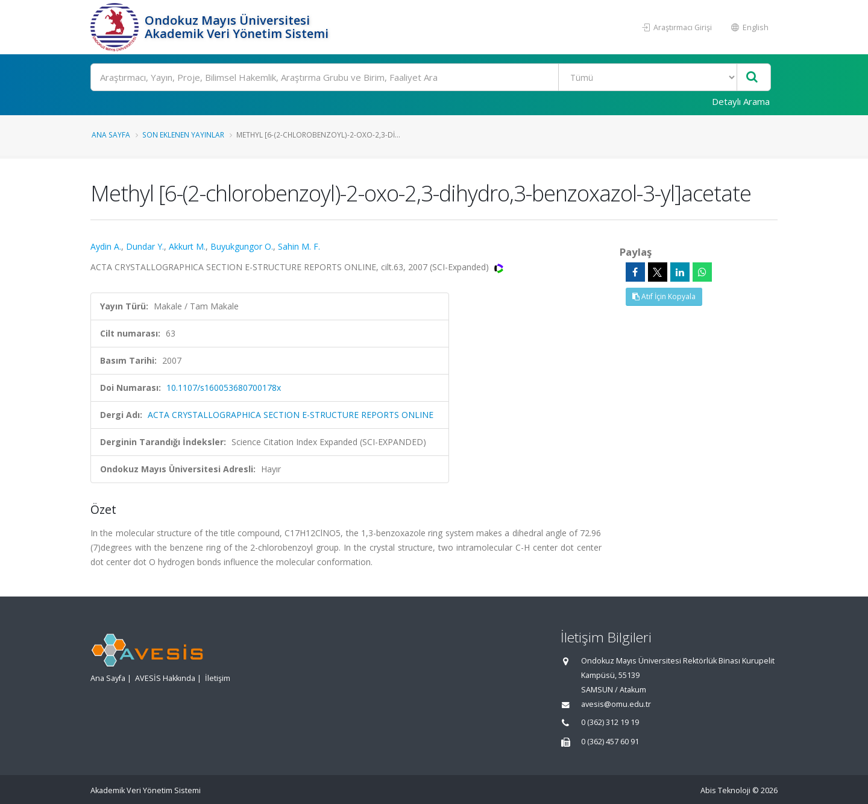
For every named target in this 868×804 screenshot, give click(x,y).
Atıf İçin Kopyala (664, 296)
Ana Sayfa (111, 134)
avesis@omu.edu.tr (616, 704)
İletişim (217, 678)
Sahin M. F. (299, 246)
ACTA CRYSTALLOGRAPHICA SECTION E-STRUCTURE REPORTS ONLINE (290, 414)
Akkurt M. (187, 246)
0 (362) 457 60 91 (610, 741)
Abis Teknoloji (725, 790)
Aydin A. (105, 246)
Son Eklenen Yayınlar (183, 134)
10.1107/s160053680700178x (223, 387)
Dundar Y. (145, 246)
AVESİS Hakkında (165, 678)
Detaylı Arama (741, 101)
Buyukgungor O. (241, 246)
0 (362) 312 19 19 (610, 722)
